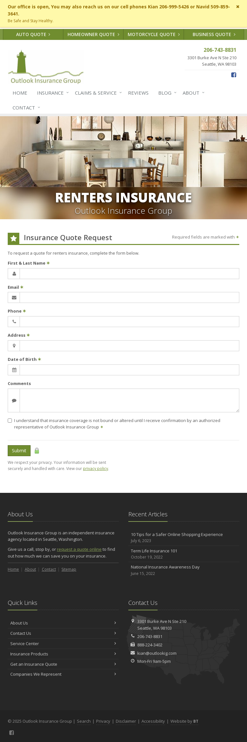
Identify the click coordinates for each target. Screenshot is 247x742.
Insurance (51, 92)
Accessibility (153, 721)
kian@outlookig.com (157, 653)
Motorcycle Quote (154, 34)
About (192, 92)
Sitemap (68, 569)
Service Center (63, 643)
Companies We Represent (63, 674)
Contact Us (63, 633)
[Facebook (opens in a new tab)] (233, 75)
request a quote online (79, 549)
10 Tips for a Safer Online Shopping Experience (184, 537)
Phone (17, 311)
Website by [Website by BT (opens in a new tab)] (184, 721)
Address (19, 335)
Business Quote (214, 34)
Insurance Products (63, 654)
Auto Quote (33, 34)
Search (84, 721)
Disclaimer (126, 721)
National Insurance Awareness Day (184, 570)
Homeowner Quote (93, 34)
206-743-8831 (149, 636)
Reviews (138, 92)
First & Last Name (29, 263)
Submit (19, 450)
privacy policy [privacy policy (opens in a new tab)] (95, 468)
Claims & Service (97, 92)
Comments (19, 383)
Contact (25, 107)
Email (15, 287)
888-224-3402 (149, 645)
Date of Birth (24, 359)
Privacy (103, 721)
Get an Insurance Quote (63, 664)
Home (20, 92)
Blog (166, 92)
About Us (63, 623)
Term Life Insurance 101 (184, 554)
